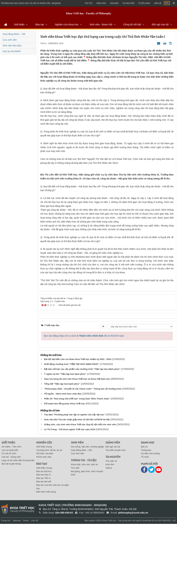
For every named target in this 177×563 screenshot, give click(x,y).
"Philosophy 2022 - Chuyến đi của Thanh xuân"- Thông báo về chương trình (82, 428)
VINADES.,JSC (169, 559)
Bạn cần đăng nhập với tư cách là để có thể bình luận (84, 375)
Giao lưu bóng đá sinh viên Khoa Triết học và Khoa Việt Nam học (77, 418)
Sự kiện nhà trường (150, 492)
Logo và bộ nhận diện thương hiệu (18, 499)
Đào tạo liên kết (43, 520)
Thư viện (75, 507)
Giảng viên (113, 481)
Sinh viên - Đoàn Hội (101, 24)
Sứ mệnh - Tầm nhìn (11, 486)
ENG (167, 3)
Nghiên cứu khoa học (67, 24)
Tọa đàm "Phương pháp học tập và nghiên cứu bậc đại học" (74, 454)
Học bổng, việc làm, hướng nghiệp (87, 486)
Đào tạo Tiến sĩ (43, 517)
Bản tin (144, 486)
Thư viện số (111, 500)
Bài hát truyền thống (11, 503)
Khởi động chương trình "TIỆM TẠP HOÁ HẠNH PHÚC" (71, 403)
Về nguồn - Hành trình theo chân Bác (63, 433)
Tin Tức (89, 3)
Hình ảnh (101, 3)
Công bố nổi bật (132, 24)
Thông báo (146, 489)
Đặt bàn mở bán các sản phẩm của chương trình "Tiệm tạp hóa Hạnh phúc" (82, 408)
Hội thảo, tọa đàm (44, 492)
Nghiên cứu (44, 481)
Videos (109, 507)
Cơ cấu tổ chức (9, 492)
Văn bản (114, 3)
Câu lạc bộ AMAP (12, 51)
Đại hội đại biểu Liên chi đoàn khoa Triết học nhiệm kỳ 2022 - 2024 (77, 398)
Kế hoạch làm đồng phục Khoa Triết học (64, 442)
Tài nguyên (128, 3)
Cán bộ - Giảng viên (11, 496)
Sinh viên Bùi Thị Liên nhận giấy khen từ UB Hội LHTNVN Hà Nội (77, 458)
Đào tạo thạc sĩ (43, 514)
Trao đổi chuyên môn (116, 489)
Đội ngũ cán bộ (160, 24)
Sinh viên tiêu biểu (12, 45)
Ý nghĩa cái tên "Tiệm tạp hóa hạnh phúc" (65, 413)
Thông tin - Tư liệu (83, 499)
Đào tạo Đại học (44, 510)
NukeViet (146, 559)
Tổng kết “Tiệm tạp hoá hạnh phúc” (62, 423)
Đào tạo (39, 24)
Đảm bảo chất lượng (46, 531)
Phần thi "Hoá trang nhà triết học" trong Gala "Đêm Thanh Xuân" (77, 438)
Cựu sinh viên (10, 39)
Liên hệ (157, 3)
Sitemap (17, 559)
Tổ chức (145, 496)
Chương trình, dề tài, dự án (49, 489)
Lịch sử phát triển (10, 489)
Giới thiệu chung (44, 486)
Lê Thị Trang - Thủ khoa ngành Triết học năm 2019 (69, 468)
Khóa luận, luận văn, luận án (84, 503)
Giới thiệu (19, 24)
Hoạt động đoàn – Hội (14, 34)
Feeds (26, 559)
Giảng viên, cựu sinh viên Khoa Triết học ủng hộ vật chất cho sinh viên (80, 463)
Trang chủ (6, 559)
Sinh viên (77, 481)
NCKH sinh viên (43, 496)
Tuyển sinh (144, 3)
